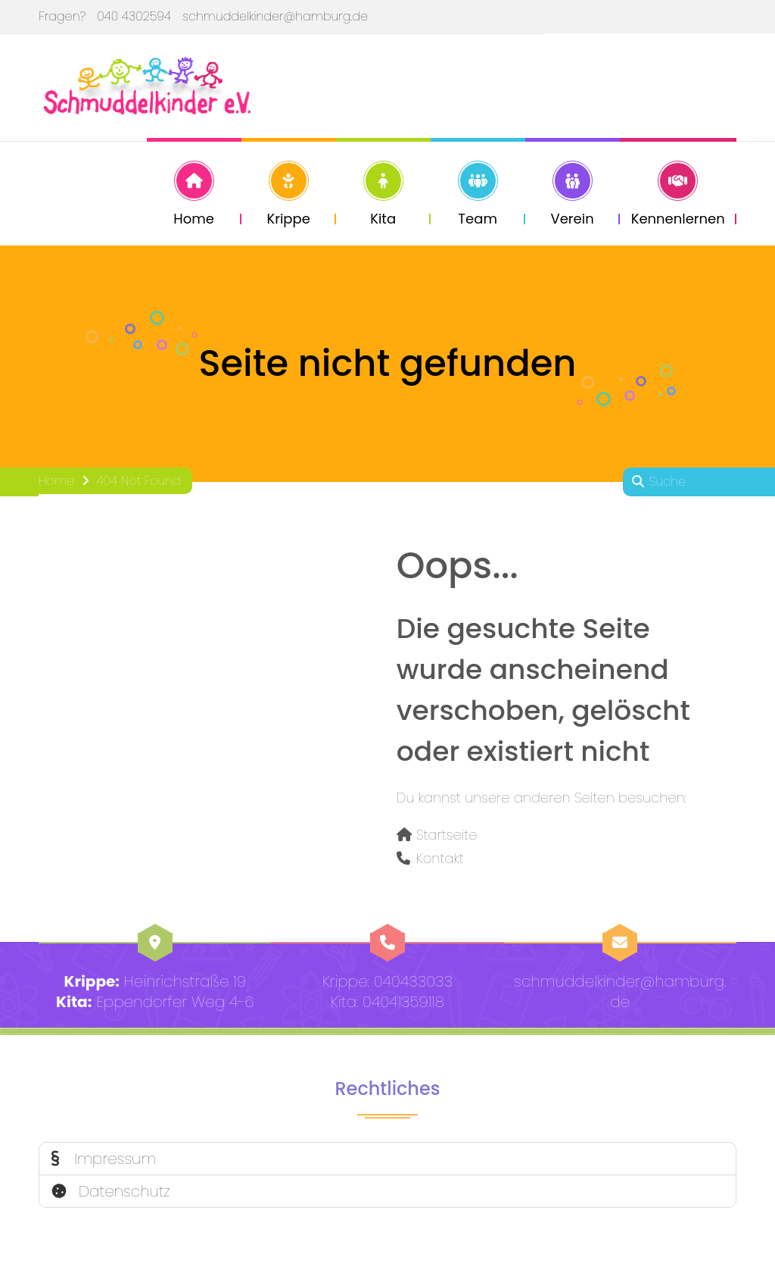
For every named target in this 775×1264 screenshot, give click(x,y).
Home (56, 484)
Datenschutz (110, 1194)
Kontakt (440, 861)
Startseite (447, 837)
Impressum (103, 1161)
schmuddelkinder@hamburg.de (275, 16)
